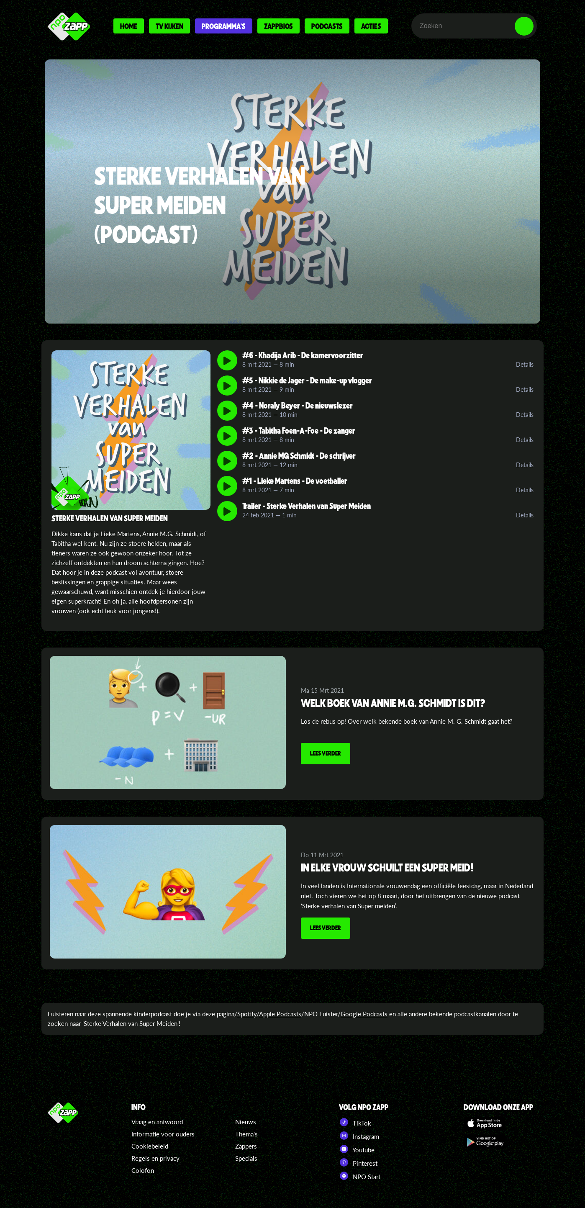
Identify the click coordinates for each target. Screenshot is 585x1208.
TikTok (355, 1122)
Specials (246, 1158)
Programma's (224, 26)
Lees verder (325, 753)
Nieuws (245, 1122)
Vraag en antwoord (157, 1122)
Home (128, 26)
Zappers (246, 1146)
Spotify (247, 1014)
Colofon (142, 1170)
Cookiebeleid (149, 1146)
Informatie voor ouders (163, 1134)
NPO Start (359, 1176)
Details (525, 364)
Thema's (246, 1134)
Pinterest (358, 1162)
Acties (371, 26)
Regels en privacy (155, 1158)
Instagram (359, 1136)
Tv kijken (169, 26)
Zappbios (278, 26)
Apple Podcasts (280, 1014)
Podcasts (327, 26)
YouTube (357, 1149)
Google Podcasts (364, 1014)
